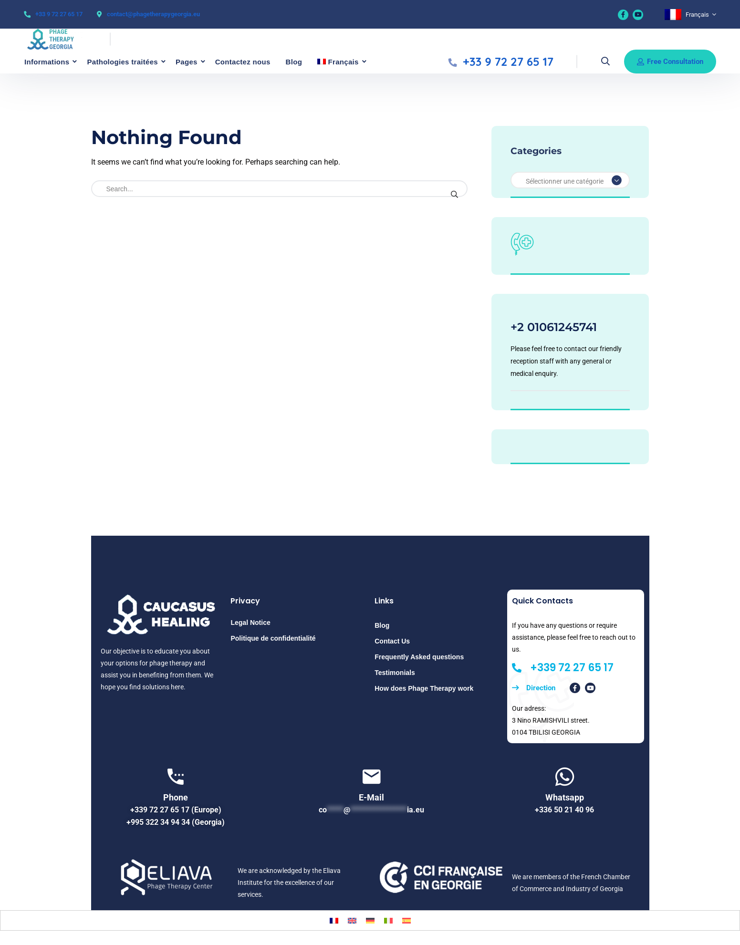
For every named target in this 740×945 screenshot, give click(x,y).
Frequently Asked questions (419, 657)
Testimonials (395, 672)
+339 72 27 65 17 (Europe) (175, 809)
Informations (46, 62)
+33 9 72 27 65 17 (59, 14)
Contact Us (392, 641)
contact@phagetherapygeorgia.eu (153, 14)
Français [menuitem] (697, 14)
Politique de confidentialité (272, 638)
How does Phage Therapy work (424, 688)
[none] (690, 14)
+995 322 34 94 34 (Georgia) (175, 822)
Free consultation (670, 61)
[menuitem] (690, 14)
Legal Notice (250, 622)
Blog (294, 62)
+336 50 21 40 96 (564, 809)
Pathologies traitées (122, 62)
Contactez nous (243, 62)
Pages (187, 62)
